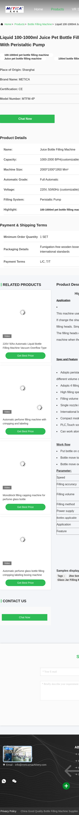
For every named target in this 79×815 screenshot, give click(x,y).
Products (57, 9)
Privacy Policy (8, 811)
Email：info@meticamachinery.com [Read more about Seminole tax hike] (24, 764)
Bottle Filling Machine (40, 24)
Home (38, 9)
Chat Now (27, 118)
